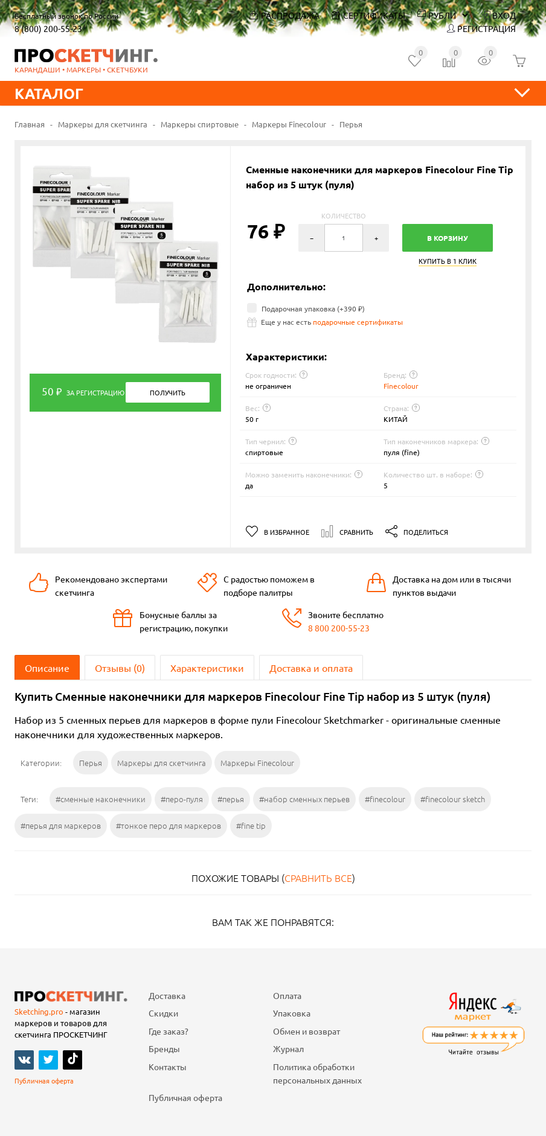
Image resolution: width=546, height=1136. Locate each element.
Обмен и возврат (306, 1031)
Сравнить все (318, 877)
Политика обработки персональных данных (317, 1073)
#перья (230, 799)
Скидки (163, 1012)
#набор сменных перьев (304, 799)
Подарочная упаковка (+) (306, 308)
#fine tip (251, 825)
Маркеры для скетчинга (102, 124)
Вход (499, 15)
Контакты (168, 1066)
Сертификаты (368, 15)
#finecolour (385, 799)
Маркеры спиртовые (200, 124)
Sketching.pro (38, 1011)
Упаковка (291, 1012)
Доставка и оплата (311, 668)
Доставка (167, 995)
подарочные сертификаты (358, 322)
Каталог (273, 93)
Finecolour (401, 386)
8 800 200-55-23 (339, 627)
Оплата (287, 995)
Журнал (288, 1048)
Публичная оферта (44, 1080)
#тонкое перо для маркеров (168, 825)
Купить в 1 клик (448, 262)
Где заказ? (168, 1031)
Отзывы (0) (120, 668)
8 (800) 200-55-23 (48, 28)
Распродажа (284, 15)
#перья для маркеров (61, 825)
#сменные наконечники (101, 799)
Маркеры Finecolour (289, 124)
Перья (350, 124)
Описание (47, 668)
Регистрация (481, 28)
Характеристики (207, 668)
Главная (29, 124)
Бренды (164, 1048)
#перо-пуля (182, 799)
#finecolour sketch (452, 799)
